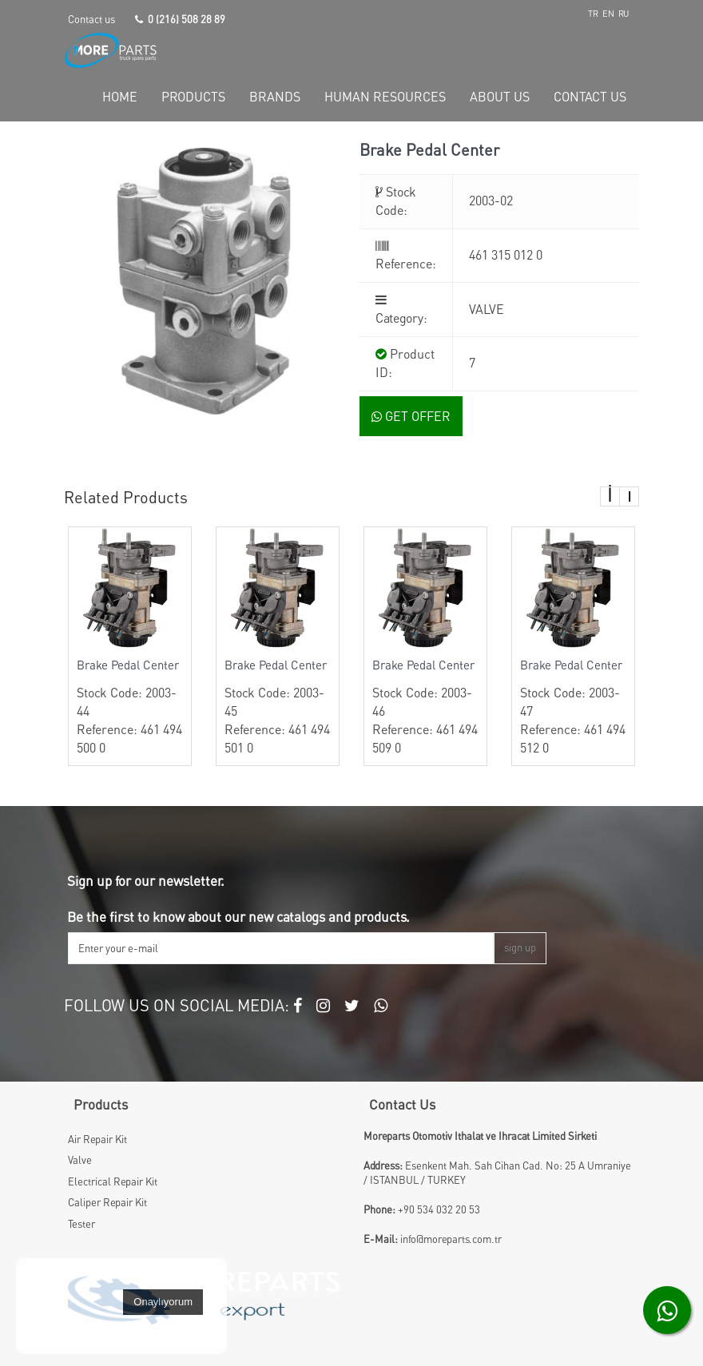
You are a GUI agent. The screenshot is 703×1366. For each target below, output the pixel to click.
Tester (81, 1223)
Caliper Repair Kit (107, 1202)
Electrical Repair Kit (112, 1181)
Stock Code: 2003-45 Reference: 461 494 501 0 (277, 706)
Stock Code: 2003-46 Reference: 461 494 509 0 (425, 706)
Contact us (91, 19)
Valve (80, 1160)
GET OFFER (411, 416)
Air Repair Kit (97, 1139)
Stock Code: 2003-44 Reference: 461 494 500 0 (130, 706)
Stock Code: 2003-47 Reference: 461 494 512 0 (573, 706)
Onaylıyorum (163, 1302)
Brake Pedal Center (128, 664)
